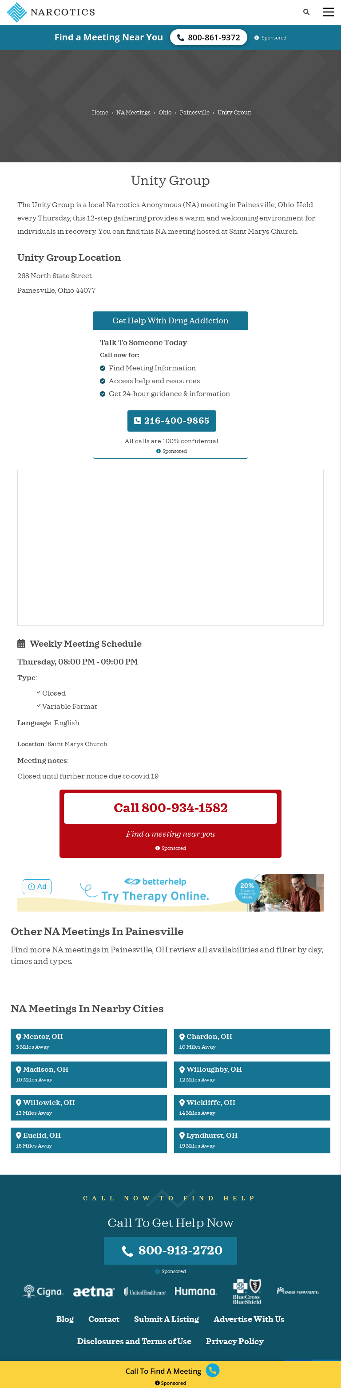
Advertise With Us (249, 1319)
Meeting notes (42, 760)
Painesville (195, 112)
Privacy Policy (235, 1342)
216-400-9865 (172, 420)
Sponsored (170, 1382)
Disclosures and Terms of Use (134, 1342)
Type (26, 677)
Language (34, 723)
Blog (65, 1319)
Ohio (165, 112)
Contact (103, 1319)
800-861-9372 (208, 37)
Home (100, 112)
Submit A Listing (166, 1319)
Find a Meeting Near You (109, 37)
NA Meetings (133, 112)
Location (30, 744)
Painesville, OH (139, 950)
